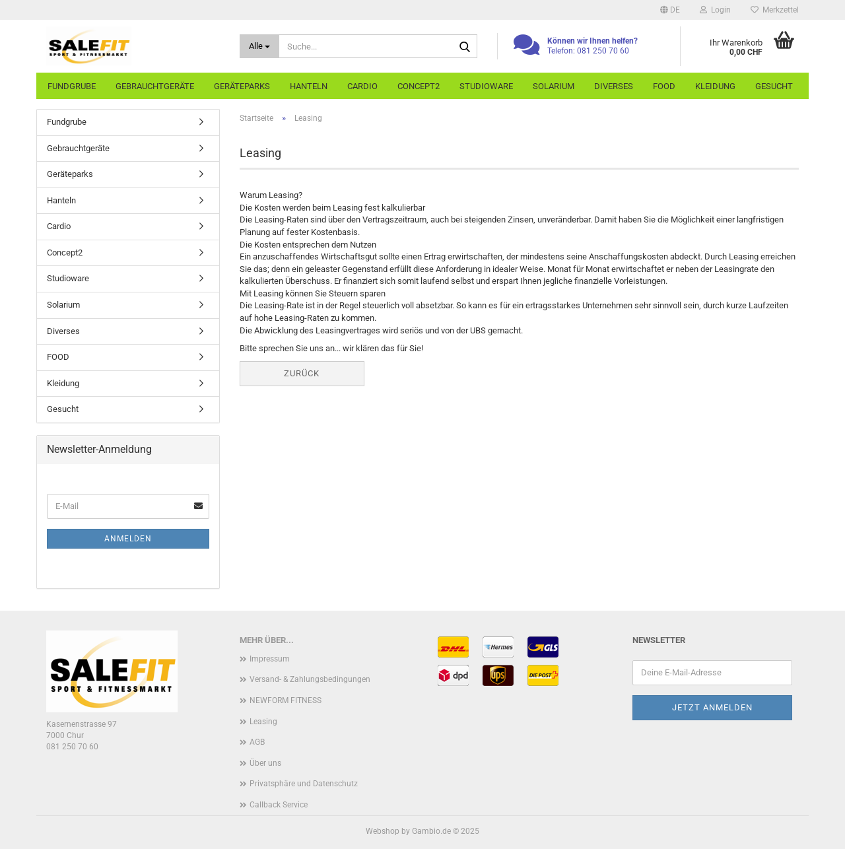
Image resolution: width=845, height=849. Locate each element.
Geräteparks (242, 86)
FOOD (664, 86)
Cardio (362, 86)
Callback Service (279, 804)
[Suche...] (260, 46)
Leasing (263, 721)
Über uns (265, 763)
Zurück (302, 373)
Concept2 (418, 86)
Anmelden (128, 538)
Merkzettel (775, 10)
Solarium (553, 86)
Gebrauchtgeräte (155, 86)
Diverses (613, 86)
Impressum (270, 658)
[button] (670, 10)
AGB (257, 742)
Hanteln (308, 86)
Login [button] (715, 10)
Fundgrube (72, 86)
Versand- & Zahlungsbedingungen (310, 679)
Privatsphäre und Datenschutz (304, 783)
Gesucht (774, 86)
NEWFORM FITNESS (285, 700)
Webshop (382, 831)
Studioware (486, 86)
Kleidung (715, 86)
